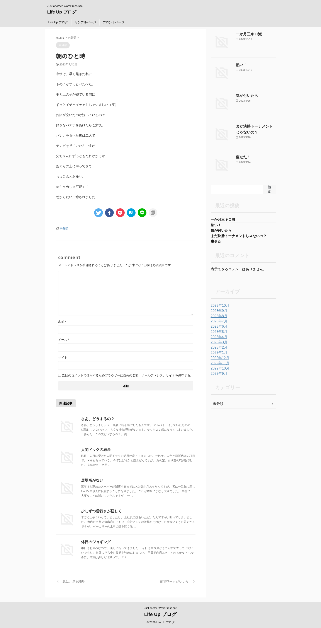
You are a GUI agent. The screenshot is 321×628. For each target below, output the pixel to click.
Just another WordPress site (160, 607)
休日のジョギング (95, 541)
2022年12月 (219, 360)
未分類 (64, 228)
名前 (62, 321)
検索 (269, 189)
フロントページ (113, 22)
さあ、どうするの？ (96, 418)
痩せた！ (242, 157)
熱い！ (240, 65)
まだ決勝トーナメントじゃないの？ (239, 237)
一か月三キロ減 (246, 34)
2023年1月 (218, 355)
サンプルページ (85, 22)
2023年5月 (218, 334)
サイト (62, 357)
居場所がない (91, 480)
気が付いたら (245, 96)
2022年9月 (218, 376)
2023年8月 (218, 318)
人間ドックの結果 (95, 449)
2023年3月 (218, 344)
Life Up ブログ (61, 12)
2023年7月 (218, 323)
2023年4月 (218, 339)
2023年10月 (219, 308)
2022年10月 (219, 370)
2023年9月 (218, 313)
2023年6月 (218, 328)
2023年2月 (218, 349)
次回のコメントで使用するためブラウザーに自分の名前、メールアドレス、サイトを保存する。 (127, 374)
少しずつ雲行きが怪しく (100, 510)
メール (63, 339)
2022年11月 (219, 365)
